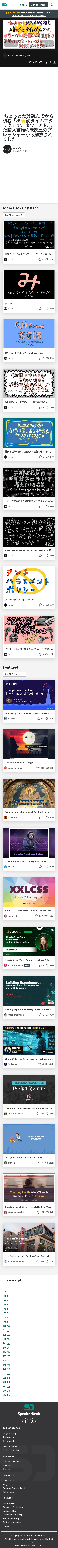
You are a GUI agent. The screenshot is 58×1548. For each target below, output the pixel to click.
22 (8, 1377)
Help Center (8, 1480)
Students (7, 1469)
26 (8, 1395)
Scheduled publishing (13, 1514)
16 (8, 1351)
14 (8, 1343)
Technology (8, 1437)
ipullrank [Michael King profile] (10, 1064)
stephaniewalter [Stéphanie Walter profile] (14, 1212)
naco (17, 147)
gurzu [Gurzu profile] (9, 866)
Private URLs (9, 1503)
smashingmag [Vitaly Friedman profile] (13, 768)
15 (8, 1347)
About (16, 1545)
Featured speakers (11, 1450)
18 (8, 1360)
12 (8, 1334)
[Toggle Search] (51, 4)
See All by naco (14, 215)
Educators (7, 1465)
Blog (5, 1484)
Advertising (8, 1491)
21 (8, 1373)
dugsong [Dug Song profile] (10, 817)
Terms (24, 1545)
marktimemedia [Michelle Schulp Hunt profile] (14, 1014)
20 (8, 1369)
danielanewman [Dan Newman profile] (14, 1261)
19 (8, 1364)
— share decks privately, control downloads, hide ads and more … (29, 14)
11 (8, 1330)
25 (8, 1390)
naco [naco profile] (8, 259)
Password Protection (13, 1507)
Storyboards (9, 1441)
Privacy (31, 1545)
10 (8, 1326)
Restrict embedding (12, 1522)
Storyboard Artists (12, 1461)
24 (8, 1386)
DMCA (40, 1545)
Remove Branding (11, 1518)
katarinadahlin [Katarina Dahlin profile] (13, 965)
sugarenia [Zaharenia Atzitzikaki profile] (11, 916)
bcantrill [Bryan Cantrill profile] (10, 718)
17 (8, 1356)
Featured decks (10, 1446)
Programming (9, 1433)
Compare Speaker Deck (14, 1488)
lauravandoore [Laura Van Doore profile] (13, 1113)
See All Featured (14, 674)
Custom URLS (9, 1510)
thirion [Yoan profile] (9, 1162)
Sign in (23, 4)
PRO (27, 965)
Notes (6, 1526)
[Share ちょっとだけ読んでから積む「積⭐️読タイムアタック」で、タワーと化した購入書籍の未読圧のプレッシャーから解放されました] (40, 62)
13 (8, 1339)
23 (8, 1382)
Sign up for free (39, 4)
